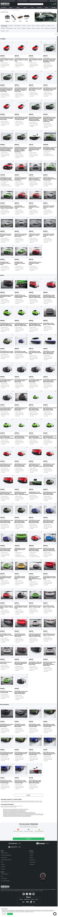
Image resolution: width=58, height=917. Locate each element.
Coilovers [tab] (30, 25)
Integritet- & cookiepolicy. (30, 911)
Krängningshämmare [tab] (10, 28)
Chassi (14, 18)
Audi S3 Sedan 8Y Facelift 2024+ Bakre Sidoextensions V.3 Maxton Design (6, 782)
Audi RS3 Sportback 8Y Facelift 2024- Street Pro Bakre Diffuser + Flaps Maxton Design (7, 437)
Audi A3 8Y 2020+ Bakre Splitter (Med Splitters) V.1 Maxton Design (20, 635)
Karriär (2, 876)
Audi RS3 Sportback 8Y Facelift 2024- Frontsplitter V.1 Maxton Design (7, 60)
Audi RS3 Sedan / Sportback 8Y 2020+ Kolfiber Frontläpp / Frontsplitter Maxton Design (50, 148)
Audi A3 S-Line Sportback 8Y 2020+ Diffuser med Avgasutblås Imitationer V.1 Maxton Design (49, 664)
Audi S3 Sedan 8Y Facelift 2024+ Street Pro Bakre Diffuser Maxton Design (34, 521)
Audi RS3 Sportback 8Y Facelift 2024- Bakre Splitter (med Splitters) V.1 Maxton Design (7, 324)
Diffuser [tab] (34, 25)
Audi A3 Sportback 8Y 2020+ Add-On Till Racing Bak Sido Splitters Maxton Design (35, 782)
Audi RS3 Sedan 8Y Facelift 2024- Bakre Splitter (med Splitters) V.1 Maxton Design (35, 296)
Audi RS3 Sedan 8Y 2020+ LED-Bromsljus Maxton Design (35, 493)
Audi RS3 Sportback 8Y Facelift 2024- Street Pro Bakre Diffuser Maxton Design (35, 409)
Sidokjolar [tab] (39, 28)
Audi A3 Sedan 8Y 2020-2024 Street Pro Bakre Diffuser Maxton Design (6, 381)
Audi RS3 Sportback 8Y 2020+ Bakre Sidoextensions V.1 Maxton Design (6, 725)
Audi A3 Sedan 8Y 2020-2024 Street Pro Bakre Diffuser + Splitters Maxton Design (49, 381)
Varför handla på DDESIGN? (5, 880)
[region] (28, 155)
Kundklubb (31, 855)
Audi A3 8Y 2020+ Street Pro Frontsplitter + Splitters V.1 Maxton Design (20, 179)
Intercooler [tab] (3, 28)
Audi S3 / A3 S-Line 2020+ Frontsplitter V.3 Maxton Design (6, 235)
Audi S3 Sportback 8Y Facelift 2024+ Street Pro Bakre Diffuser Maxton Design (49, 493)
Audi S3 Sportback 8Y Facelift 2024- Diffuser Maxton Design (6, 352)
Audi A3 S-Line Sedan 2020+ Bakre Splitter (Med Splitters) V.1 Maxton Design (20, 663)
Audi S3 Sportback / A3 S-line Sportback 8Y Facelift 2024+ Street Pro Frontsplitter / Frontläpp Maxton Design (35, 119)
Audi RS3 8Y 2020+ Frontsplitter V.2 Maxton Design (19, 263)
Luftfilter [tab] (19, 28)
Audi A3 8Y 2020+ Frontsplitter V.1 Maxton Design (19, 207)
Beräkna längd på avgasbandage (6, 855)
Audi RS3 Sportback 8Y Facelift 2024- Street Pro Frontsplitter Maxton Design (35, 89)
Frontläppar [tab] (51, 25)
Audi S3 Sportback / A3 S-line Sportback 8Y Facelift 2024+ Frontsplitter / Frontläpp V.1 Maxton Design (49, 60)
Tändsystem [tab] (9, 31)
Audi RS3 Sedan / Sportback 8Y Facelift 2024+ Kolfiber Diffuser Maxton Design (35, 549)
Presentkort (3, 864)
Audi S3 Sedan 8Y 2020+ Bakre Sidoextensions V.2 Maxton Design (20, 725)
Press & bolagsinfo (4, 878)
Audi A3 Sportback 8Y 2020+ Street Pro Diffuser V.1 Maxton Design (49, 578)
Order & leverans (32, 859)
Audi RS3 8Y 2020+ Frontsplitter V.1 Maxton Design (5, 263)
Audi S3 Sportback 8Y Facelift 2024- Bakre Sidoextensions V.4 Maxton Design (20, 753)
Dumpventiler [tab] (44, 25)
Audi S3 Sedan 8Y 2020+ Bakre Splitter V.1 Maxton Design (19, 578)
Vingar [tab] (14, 31)
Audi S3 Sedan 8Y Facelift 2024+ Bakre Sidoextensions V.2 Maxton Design (49, 753)
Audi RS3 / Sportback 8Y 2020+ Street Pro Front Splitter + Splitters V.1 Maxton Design (6, 207)
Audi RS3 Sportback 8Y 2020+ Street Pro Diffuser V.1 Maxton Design (21, 607)
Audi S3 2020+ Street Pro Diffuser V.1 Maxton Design (49, 607)
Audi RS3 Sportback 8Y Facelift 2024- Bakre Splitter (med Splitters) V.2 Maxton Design (21, 324)
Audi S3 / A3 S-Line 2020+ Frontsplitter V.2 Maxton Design (49, 207)
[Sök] (30, 4)
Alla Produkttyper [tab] (4, 25)
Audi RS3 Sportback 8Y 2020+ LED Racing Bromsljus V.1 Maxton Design (21, 409)
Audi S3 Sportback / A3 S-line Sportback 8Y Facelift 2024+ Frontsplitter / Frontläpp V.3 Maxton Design (20, 90)
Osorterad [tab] (35, 28)
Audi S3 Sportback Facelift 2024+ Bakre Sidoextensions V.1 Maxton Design (35, 725)
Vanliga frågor (32, 864)
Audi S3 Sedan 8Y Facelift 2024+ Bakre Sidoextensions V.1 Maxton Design (35, 753)
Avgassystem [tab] (11, 25)
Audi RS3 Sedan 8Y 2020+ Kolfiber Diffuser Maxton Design (20, 549)
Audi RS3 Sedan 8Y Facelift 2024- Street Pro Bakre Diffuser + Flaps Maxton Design (35, 465)
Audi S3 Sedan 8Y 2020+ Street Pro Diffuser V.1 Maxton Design (6, 635)
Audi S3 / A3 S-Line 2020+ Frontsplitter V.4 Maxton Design (49, 235)
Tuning (26, 18)
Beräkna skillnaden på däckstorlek (6, 859)
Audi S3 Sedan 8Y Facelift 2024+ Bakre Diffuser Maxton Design (35, 352)
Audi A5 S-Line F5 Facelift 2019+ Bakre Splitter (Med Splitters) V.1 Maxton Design (49, 549)
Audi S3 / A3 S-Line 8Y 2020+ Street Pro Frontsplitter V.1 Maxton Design (20, 235)
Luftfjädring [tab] (24, 28)
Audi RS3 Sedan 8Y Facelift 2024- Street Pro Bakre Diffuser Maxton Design (6, 465)
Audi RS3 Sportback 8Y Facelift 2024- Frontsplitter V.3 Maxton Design (35, 60)
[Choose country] (53, 1)
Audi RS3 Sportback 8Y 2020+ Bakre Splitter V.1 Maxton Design (6, 296)
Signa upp (28, 838)
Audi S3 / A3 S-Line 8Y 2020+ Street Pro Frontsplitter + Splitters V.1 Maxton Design (35, 179)
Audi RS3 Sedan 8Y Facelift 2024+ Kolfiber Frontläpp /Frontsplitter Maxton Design (6, 179)
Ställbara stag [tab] (49, 28)
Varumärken (53, 7)
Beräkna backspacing (4, 852)
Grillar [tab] (55, 25)
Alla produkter (7, 18)
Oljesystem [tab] (30, 28)
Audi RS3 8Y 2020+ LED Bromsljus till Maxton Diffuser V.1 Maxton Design (20, 296)
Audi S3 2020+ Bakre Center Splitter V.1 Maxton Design (49, 635)
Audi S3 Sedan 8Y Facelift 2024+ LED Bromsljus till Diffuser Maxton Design (48, 352)
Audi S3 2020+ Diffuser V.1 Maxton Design (6, 663)
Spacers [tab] (44, 28)
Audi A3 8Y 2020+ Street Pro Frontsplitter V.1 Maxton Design (35, 263)
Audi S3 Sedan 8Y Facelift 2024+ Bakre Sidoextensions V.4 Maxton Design (20, 782)
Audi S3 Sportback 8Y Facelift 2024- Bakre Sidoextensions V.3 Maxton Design (6, 753)
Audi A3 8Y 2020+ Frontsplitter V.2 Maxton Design (34, 207)
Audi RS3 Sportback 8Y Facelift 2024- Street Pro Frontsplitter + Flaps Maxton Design (50, 89)
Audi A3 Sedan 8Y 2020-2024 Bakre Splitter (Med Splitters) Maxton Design (35, 663)
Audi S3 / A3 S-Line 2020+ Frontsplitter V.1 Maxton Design (34, 235)
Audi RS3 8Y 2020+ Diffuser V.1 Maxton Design (6, 692)
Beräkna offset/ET (4, 857)
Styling (20, 18)
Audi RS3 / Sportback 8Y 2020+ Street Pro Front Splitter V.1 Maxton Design (49, 179)
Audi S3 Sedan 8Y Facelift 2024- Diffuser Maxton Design (21, 352)
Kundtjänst (31, 857)
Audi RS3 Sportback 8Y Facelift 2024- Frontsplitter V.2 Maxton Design (21, 60)
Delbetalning (32, 852)
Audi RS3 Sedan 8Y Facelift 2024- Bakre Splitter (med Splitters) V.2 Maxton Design (49, 296)
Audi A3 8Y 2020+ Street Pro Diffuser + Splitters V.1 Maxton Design (6, 607)
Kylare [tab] (16, 28)
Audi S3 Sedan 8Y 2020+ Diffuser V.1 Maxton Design (49, 324)
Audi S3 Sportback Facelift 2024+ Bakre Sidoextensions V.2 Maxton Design (49, 725)
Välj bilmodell (3, 7)
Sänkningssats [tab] (3, 31)
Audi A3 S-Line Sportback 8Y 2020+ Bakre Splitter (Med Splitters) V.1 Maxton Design (35, 635)
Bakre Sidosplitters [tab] (18, 25)
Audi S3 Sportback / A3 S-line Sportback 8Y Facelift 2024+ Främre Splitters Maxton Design (35, 149)
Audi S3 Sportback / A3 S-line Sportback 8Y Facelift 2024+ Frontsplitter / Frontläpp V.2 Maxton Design (6, 90)
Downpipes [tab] (39, 25)
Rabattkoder (3, 866)
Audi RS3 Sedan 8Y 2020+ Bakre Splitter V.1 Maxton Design (6, 578)
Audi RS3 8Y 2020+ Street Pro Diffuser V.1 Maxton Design (35, 607)
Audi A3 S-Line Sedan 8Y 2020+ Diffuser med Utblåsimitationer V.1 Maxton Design (35, 578)
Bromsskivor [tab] (25, 25)
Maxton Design (3, 57)
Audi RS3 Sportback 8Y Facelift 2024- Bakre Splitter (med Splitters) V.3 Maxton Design (35, 324)
